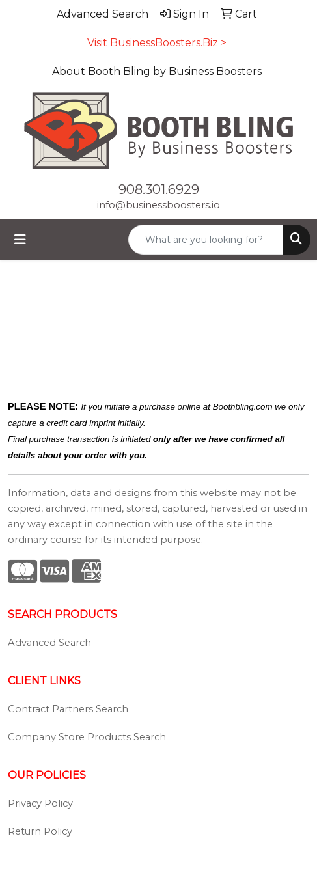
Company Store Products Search (87, 737)
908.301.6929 (158, 189)
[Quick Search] (205, 240)
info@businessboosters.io (158, 205)
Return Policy (40, 831)
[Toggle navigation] (20, 239)
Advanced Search (49, 642)
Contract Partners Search (68, 709)
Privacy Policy (40, 803)
